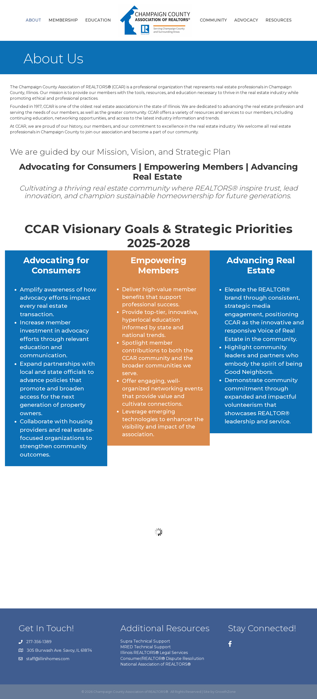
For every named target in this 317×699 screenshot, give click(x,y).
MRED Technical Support (145, 647)
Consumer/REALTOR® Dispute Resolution (162, 658)
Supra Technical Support (145, 641)
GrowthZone (225, 692)
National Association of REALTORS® (155, 664)
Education (98, 20)
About (33, 20)
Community (213, 20)
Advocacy (246, 20)
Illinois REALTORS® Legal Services (154, 652)
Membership (63, 20)
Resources (278, 20)
